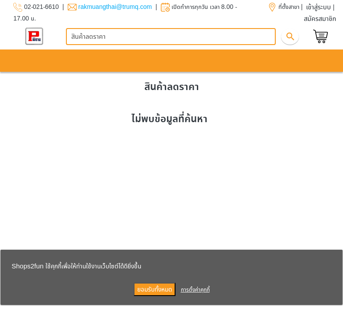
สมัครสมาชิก (320, 18)
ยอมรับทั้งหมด (154, 289)
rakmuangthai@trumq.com (115, 7)
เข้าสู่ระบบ (318, 7)
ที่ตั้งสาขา (288, 7)
